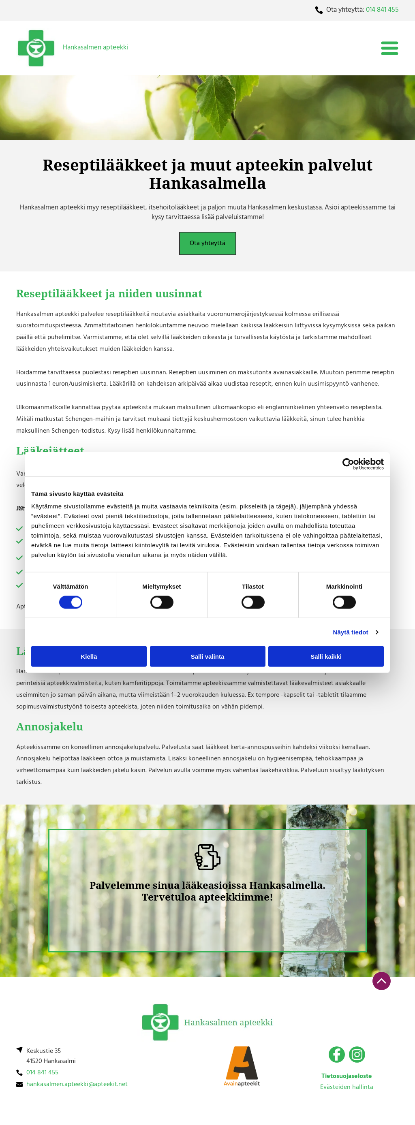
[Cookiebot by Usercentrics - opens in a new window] (348, 464)
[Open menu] (390, 48)
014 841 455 (382, 9)
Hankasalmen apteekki (95, 47)
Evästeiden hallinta (346, 1087)
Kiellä (89, 656)
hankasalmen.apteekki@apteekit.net (77, 1084)
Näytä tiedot (350, 631)
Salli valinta (208, 656)
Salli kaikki (326, 656)
